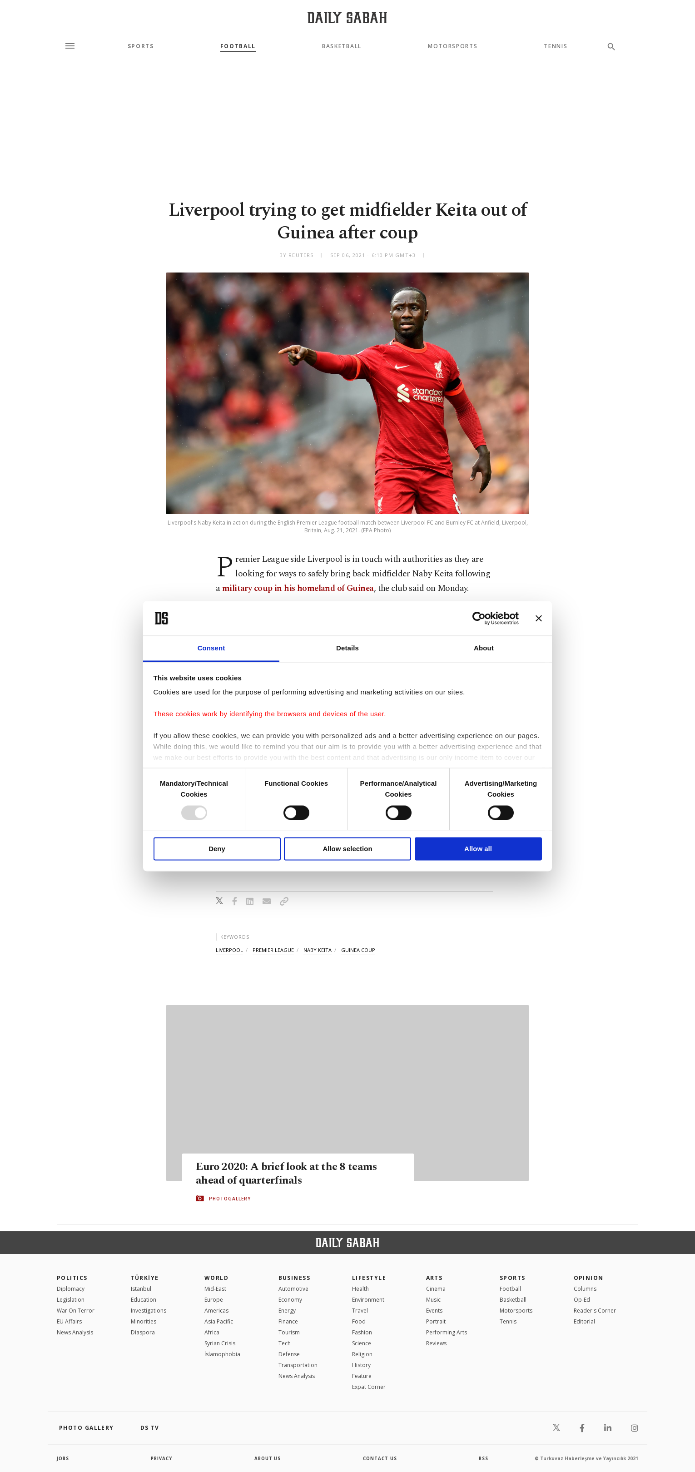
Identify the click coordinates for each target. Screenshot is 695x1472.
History (361, 1365)
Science (361, 1343)
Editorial (584, 1321)
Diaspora (143, 1332)
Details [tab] (347, 648)
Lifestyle (369, 1278)
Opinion (589, 1278)
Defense (289, 1354)
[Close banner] (539, 618)
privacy (162, 1458)
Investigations (148, 1310)
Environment (368, 1299)
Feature (362, 1376)
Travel (360, 1310)
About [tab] (484, 648)
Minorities (143, 1321)
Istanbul (141, 1289)
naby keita (317, 950)
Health (360, 1289)
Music (433, 1299)
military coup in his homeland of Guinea (298, 588)
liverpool (229, 950)
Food (359, 1321)
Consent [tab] (211, 648)
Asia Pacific (218, 1321)
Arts (434, 1278)
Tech (284, 1343)
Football (238, 46)
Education (143, 1299)
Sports (141, 46)
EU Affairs (69, 1321)
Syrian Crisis (219, 1343)
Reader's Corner (595, 1310)
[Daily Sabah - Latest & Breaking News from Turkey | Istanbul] (347, 17)
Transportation (298, 1365)
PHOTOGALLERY (230, 1198)
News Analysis (75, 1332)
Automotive (293, 1289)
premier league (273, 950)
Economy (290, 1299)
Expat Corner (369, 1387)
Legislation (70, 1299)
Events (434, 1310)
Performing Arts (446, 1332)
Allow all (478, 849)
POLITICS (72, 1278)
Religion (362, 1354)
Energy (287, 1310)
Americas (216, 1310)
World (216, 1278)
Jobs (63, 1458)
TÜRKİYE (145, 1278)
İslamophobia (222, 1354)
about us (267, 1458)
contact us (380, 1458)
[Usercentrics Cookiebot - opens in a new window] (479, 618)
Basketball (342, 46)
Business (294, 1278)
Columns (585, 1289)
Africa (211, 1332)
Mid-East (215, 1289)
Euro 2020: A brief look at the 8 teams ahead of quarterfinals (288, 1173)
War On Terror (75, 1310)
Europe (213, 1299)
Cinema (436, 1289)
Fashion (362, 1332)
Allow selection (347, 849)
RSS (483, 1458)
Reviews (436, 1343)
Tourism (289, 1332)
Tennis (555, 46)
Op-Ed (582, 1299)
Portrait (436, 1321)
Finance (288, 1321)
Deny (216, 849)
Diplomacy (70, 1289)
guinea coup (358, 950)
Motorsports (452, 46)
